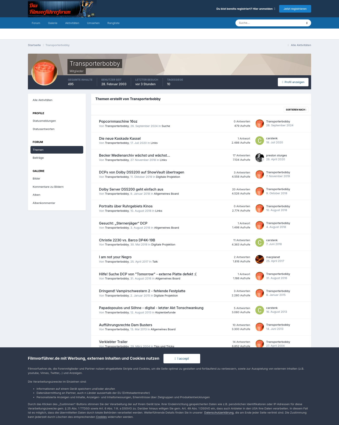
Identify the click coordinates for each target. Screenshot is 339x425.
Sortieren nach (296, 109)
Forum (36, 23)
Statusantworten (43, 129)
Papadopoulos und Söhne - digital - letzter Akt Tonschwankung (151, 308)
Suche (166, 126)
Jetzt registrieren (295, 8)
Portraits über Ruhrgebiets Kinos (126, 206)
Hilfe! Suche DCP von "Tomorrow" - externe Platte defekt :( (147, 274)
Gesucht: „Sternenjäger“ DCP (123, 223)
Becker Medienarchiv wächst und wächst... (134, 155)
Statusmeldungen (44, 120)
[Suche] (254, 22)
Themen (38, 149)
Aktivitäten (72, 23)
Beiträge (38, 157)
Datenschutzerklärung (218, 412)
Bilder (36, 178)
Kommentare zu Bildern (48, 186)
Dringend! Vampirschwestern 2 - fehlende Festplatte (142, 291)
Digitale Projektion (168, 176)
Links (154, 142)
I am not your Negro (115, 257)
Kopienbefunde (165, 312)
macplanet (273, 257)
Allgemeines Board (166, 193)
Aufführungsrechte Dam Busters (125, 325)
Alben (36, 194)
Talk (155, 261)
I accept (182, 358)
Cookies (101, 417)
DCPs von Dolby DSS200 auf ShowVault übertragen (141, 172)
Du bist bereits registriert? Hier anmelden (245, 8)
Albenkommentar (44, 203)
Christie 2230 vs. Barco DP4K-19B (127, 240)
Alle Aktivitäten (42, 100)
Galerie (52, 23)
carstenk (272, 138)
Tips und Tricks (164, 346)
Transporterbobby (117, 126)
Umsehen (93, 23)
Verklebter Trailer (113, 342)
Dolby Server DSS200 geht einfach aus (131, 189)
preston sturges (276, 155)
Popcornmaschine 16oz (118, 121)
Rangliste (113, 23)
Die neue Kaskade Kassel (120, 138)
